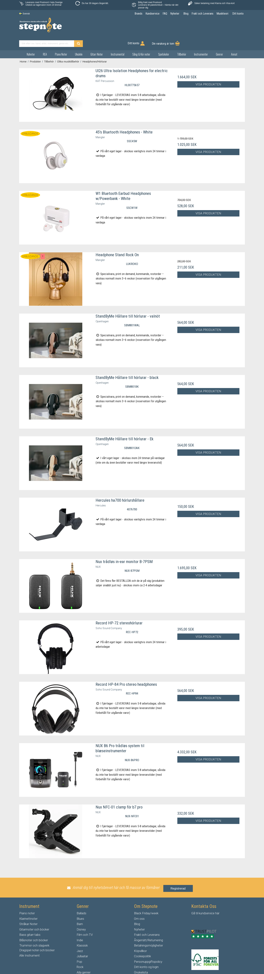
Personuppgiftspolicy (148, 948)
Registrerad (178, 875)
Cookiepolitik (142, 943)
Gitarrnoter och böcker (34, 916)
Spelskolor (163, 41)
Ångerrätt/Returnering (148, 926)
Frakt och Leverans (147, 921)
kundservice (206, 900)
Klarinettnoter (28, 905)
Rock (80, 953)
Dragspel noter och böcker (37, 936)
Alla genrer (83, 959)
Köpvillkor (140, 937)
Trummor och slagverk (34, 932)
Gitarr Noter (96, 41)
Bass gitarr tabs (29, 921)
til (197, 900)
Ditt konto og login (146, 953)
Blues (80, 905)
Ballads (81, 900)
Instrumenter (201, 41)
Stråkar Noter (28, 910)
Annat (234, 41)
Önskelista (141, 959)
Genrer (219, 41)
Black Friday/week (146, 900)
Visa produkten (208, 71)
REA (45, 41)
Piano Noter (61, 41)
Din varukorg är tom (228, 27)
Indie (80, 926)
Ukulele (78, 41)
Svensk (24, 13)
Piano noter (27, 900)
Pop (79, 948)
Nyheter (31, 41)
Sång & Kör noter (141, 41)
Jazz (80, 937)
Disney (81, 916)
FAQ (137, 964)
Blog (137, 910)
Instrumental (117, 41)
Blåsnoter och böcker (33, 926)
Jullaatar (82, 943)
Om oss (139, 905)
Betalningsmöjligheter (148, 932)
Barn (80, 910)
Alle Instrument (29, 942)
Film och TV (85, 921)
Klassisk (82, 932)
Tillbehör (181, 41)
